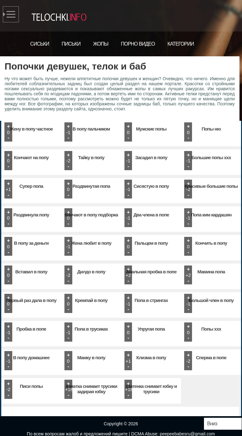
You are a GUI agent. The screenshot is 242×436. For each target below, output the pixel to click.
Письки (71, 44)
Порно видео (138, 44)
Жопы (100, 44)
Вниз (212, 423)
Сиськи (39, 44)
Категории (181, 44)
